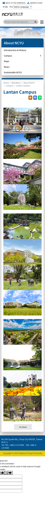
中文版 (5, 7)
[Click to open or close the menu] (41, 22)
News (6, 66)
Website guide (34, 3)
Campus (9, 85)
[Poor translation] (9, 473)
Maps (6, 61)
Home (6, 82)
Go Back (23, 427)
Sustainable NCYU (13, 72)
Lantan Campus (23, 85)
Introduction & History (15, 50)
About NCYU (29, 82)
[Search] (20, 22)
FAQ (11, 7)
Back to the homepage (14, 3)
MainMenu (16, 82)
